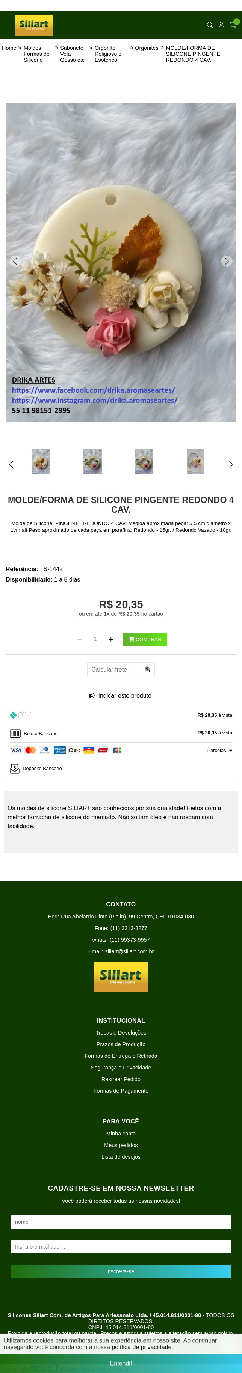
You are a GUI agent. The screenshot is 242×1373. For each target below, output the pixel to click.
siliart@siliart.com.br (129, 951)
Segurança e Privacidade (121, 1068)
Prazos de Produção (121, 1044)
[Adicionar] (111, 639)
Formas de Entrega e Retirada (121, 1056)
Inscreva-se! (121, 1271)
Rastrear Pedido (121, 1079)
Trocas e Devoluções (121, 1033)
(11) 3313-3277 (128, 928)
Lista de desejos (121, 1157)
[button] (15, 261)
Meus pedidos (121, 1145)
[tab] (121, 716)
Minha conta (121, 1134)
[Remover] (79, 639)
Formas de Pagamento (121, 1091)
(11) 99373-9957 (130, 940)
